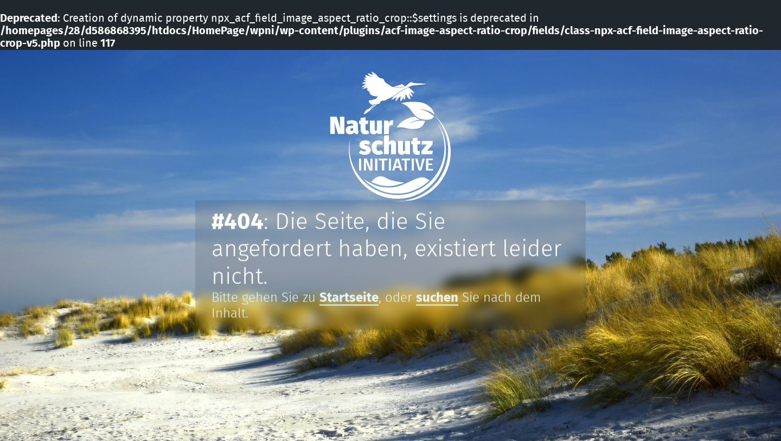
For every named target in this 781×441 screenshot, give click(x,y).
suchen (437, 298)
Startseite (349, 298)
